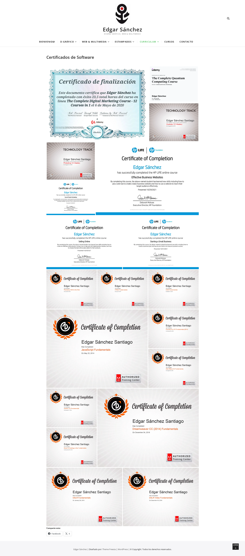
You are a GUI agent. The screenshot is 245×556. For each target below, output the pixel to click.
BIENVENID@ (47, 41)
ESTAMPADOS (123, 41)
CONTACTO (186, 41)
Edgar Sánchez (122, 29)
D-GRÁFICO (67, 41)
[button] (97, 103)
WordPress (123, 549)
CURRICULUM (148, 41)
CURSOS (169, 41)
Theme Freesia (109, 549)
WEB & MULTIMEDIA (94, 41)
